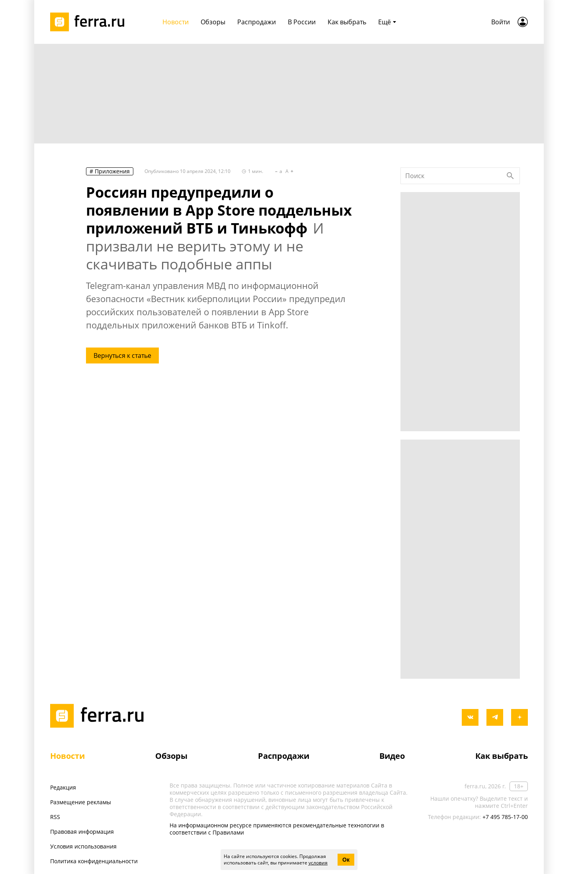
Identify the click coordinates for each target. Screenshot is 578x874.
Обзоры (171, 755)
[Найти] (510, 176)
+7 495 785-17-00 (505, 817)
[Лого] (90, 22)
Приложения (112, 171)
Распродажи (283, 755)
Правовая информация (82, 831)
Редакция (63, 787)
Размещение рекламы (80, 802)
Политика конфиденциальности (94, 861)
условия (318, 862)
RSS (55, 817)
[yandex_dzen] (519, 717)
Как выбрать (501, 755)
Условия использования (83, 846)
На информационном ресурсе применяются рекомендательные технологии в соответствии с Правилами (277, 828)
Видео (392, 755)
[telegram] (494, 717)
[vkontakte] (470, 717)
